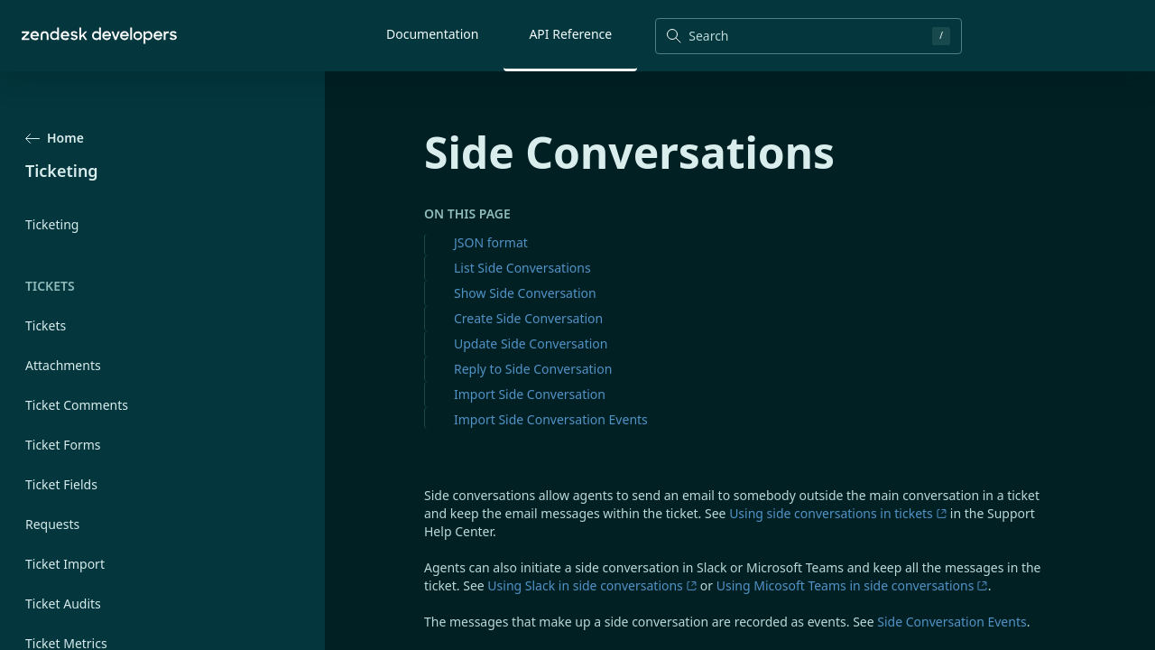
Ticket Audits (63, 603)
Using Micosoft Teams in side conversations (852, 585)
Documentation (432, 33)
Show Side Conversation (525, 293)
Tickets (45, 325)
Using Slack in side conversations (592, 585)
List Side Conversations (522, 267)
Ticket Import (65, 563)
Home (54, 137)
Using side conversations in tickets (838, 513)
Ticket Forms (63, 444)
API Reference (570, 33)
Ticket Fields (61, 484)
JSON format (491, 242)
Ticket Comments (76, 404)
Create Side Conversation (528, 318)
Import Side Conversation (529, 394)
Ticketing (52, 224)
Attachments (63, 365)
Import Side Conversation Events (551, 419)
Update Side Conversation (530, 343)
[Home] (99, 35)
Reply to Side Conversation (533, 368)
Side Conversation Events (951, 621)
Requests (52, 524)
